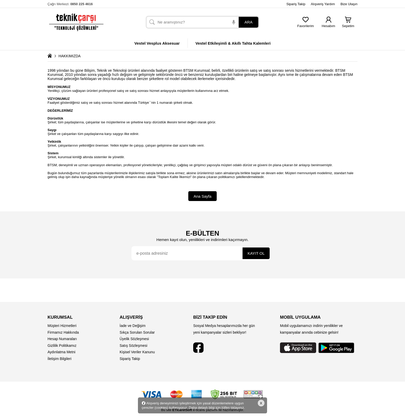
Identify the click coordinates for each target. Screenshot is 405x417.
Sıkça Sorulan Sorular (137, 332)
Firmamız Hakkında (63, 332)
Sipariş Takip (295, 4)
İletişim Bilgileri (60, 359)
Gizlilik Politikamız (62, 345)
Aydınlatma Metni (61, 352)
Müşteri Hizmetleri (62, 326)
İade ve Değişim (132, 326)
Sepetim (348, 24)
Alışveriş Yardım (323, 4)
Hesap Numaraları (62, 339)
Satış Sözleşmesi (133, 345)
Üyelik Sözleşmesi (134, 339)
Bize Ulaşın (348, 4)
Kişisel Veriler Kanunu (137, 352)
